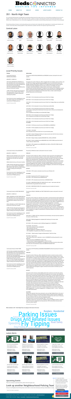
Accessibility (23, 397)
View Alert (13, 353)
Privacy (18, 397)
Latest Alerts (47, 10)
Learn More (62, 395)
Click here (55, 378)
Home (10, 10)
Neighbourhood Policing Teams (32, 397)
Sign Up (28, 10)
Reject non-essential (62, 393)
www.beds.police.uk (40, 394)
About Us (19, 10)
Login (37, 10)
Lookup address (61, 390)
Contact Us (59, 10)
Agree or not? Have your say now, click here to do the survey (36, 329)
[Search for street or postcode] (31, 390)
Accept (62, 391)
